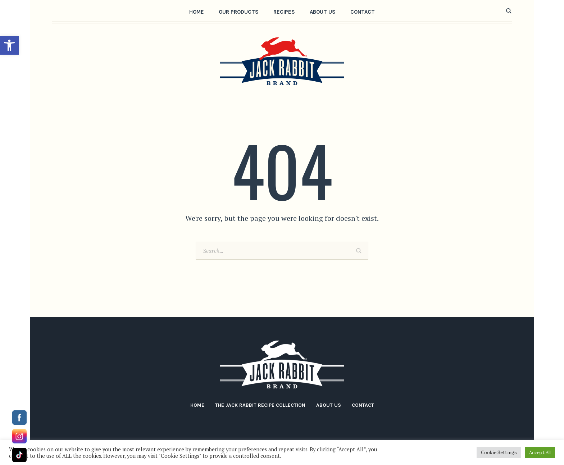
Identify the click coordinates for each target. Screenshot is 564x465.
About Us (328, 405)
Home (197, 405)
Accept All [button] (540, 453)
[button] (9, 45)
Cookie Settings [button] (499, 453)
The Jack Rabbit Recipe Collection (260, 405)
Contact (363, 405)
